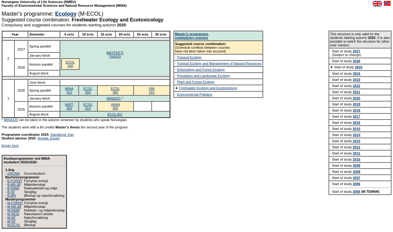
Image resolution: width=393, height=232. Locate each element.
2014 (356, 135)
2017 (356, 116)
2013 (356, 141)
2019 (356, 104)
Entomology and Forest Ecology (201, 69)
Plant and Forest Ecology (196, 82)
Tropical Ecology (189, 57)
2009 (356, 165)
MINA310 (69, 90)
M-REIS (13, 214)
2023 (356, 80)
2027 (356, 51)
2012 (356, 147)
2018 (356, 110)
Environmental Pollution (194, 94)
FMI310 (151, 90)
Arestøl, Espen (48, 138)
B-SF (11, 192)
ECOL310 (87, 106)
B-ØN (11, 195)
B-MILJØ (14, 184)
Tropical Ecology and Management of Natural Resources (219, 63)
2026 (356, 61)
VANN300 (115, 106)
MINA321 (114, 98)
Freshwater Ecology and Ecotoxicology (208, 88)
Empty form (10, 145)
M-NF (11, 217)
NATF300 (69, 106)
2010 (356, 159)
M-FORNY (15, 203)
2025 (358, 67)
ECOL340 (70, 64)
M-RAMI (13, 210)
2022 (356, 86)
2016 (356, 122)
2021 (356, 92)
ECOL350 (87, 90)
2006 (356, 184)
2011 (356, 153)
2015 (356, 129)
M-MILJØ (14, 206)
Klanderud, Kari (62, 134)
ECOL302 (114, 114)
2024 (356, 73)
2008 (356, 171)
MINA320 (11, 120)
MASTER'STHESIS (114, 54)
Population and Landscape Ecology (203, 76)
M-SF (11, 221)
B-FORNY (15, 181)
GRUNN (13, 173)
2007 (356, 178)
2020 (356, 98)
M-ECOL (14, 225)
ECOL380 (115, 90)
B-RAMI (13, 188)
